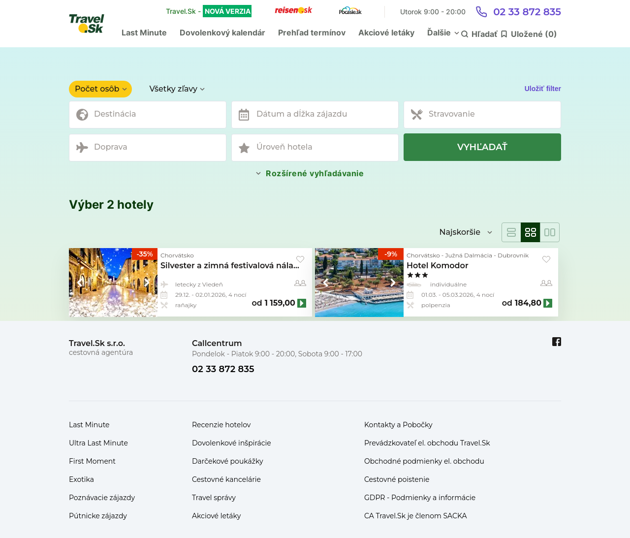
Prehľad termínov (312, 32)
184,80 (528, 303)
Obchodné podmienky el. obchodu (424, 461)
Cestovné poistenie (397, 479)
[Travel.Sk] (92, 23)
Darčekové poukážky (227, 461)
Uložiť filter (543, 89)
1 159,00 (280, 303)
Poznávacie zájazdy (102, 497)
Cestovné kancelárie (226, 479)
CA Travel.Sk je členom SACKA (415, 515)
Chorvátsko (177, 255)
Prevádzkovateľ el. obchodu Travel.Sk (427, 443)
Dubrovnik (513, 255)
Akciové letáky (386, 32)
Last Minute (144, 32)
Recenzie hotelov (221, 424)
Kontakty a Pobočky (398, 424)
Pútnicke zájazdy (98, 515)
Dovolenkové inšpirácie (231, 443)
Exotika (81, 479)
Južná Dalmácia (469, 255)
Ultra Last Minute (98, 443)
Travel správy (214, 497)
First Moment (92, 461)
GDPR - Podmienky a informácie (419, 497)
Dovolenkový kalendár (222, 32)
